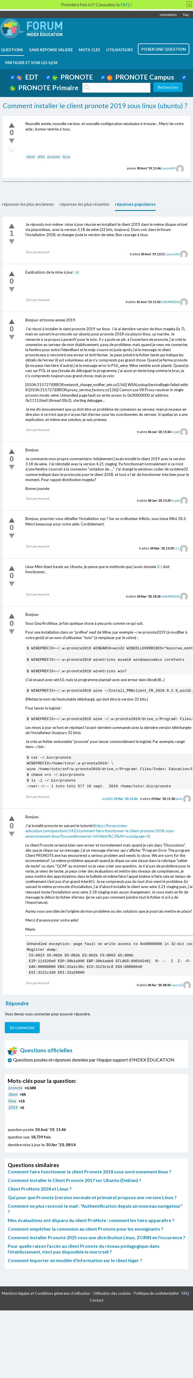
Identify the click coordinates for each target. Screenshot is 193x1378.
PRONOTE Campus (140, 77)
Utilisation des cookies (112, 1293)
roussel (176, 985)
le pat (175, 432)
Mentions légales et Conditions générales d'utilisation (46, 1293)
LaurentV (168, 168)
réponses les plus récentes (84, 204)
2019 (41, 157)
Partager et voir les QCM (31, 62)
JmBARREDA (170, 302)
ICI (159, 566)
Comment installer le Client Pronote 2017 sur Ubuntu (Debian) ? (74, 1180)
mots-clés (89, 50)
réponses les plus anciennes (28, 204)
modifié (119, 798)
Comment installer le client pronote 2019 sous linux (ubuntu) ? (95, 106)
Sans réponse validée (51, 50)
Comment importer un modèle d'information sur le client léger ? (75, 1260)
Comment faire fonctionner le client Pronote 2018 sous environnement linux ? (89, 1171)
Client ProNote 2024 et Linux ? (40, 1188)
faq (186, 14)
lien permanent (37, 252)
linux (66, 157)
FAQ (185, 1293)
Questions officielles (40, 1050)
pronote (53, 157)
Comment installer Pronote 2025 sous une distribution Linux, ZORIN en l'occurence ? (96, 1237)
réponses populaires (135, 204)
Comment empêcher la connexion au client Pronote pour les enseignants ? (85, 1228)
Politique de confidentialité (156, 1293)
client (30, 157)
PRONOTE (72, 77)
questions (12, 50)
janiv (178, 798)
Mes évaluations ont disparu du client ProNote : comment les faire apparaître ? (91, 1220)
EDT (27, 77)
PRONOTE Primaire (44, 88)
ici (77, 272)
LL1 (176, 548)
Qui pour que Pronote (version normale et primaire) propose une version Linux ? (92, 1197)
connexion (168, 14)
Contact (96, 1300)
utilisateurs (119, 50)
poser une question (163, 49)
